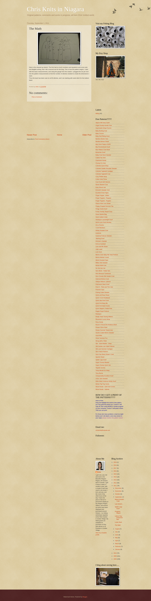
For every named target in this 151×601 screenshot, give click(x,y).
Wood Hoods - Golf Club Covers (105, 386)
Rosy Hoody (99, 322)
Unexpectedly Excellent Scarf (104, 376)
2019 (115, 462)
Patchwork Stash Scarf (102, 284)
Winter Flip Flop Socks (102, 384)
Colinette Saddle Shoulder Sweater (106, 168)
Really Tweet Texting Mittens (104, 316)
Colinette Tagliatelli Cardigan (104, 171)
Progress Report (118, 512)
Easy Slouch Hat (101, 187)
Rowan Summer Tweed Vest (104, 330)
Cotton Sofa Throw (101, 179)
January (117, 549)
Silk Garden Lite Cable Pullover (105, 346)
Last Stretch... (119, 504)
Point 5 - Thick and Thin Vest (104, 287)
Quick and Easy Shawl (102, 295)
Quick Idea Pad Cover (102, 300)
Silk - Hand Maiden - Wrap (104, 343)
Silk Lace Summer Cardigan (104, 349)
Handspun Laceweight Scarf (104, 219)
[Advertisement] (59, 117)
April (116, 540)
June (117, 535)
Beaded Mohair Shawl (102, 141)
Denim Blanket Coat (102, 184)
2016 (115, 471)
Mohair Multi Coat (101, 265)
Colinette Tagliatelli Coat (103, 174)
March (117, 543)
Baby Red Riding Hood (102, 136)
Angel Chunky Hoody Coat (104, 125)
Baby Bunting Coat (101, 131)
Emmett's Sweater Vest (103, 190)
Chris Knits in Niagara (55, 9)
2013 (115, 480)
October (117, 494)
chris (99, 472)
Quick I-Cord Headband (103, 298)
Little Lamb (99, 249)
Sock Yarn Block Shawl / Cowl (105, 354)
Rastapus (98, 314)
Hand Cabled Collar (101, 217)
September (118, 497)
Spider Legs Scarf (101, 360)
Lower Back (118, 522)
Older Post (86, 135)
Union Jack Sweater (102, 378)
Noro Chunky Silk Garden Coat (105, 276)
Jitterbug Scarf (100, 238)
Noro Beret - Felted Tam (103, 271)
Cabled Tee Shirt (101, 158)
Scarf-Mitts (99, 335)
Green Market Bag (101, 214)
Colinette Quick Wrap (102, 166)
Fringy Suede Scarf (101, 209)
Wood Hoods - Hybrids (102, 389)
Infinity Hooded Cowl (102, 230)
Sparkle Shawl (100, 357)
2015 (115, 474)
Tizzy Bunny (99, 373)
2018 (115, 465)
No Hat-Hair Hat (100, 268)
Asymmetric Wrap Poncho (103, 128)
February (118, 546)
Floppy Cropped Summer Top (104, 206)
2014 (115, 477)
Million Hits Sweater (102, 263)
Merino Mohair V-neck (102, 257)
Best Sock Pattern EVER (103, 144)
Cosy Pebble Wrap (101, 176)
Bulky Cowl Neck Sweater (103, 155)
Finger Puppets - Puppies (103, 201)
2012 (115, 483)
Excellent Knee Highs (102, 193)
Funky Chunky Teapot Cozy (104, 211)
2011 (115, 485)
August (117, 529)
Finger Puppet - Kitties (102, 195)
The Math (118, 525)
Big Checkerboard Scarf (103, 147)
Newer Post (32, 135)
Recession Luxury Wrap (103, 319)
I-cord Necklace (100, 227)
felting (97, 113)
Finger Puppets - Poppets (103, 198)
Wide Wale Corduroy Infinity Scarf (106, 381)
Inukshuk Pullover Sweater (104, 236)
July (116, 532)
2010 (115, 553)
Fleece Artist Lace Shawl (103, 203)
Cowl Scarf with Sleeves (103, 182)
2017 (115, 468)
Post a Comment (37, 97)
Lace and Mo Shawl (102, 246)
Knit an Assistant (101, 244)
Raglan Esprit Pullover (102, 311)
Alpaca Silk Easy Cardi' (103, 122)
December (118, 488)
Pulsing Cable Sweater (102, 292)
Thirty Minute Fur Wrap (102, 370)
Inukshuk (98, 233)
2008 (115, 559)
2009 (115, 556)
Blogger (85, 597)
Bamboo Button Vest (102, 139)
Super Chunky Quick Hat (103, 365)
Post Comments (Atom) (42, 139)
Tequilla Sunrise (100, 368)
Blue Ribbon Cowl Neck (103, 149)
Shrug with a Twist (101, 341)
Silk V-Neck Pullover (102, 351)
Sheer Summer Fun (101, 338)
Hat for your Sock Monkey (103, 222)
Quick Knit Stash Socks (103, 306)
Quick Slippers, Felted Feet (104, 308)
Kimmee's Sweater (101, 241)
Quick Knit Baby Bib (102, 303)
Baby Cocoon (100, 133)
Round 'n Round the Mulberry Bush (106, 324)
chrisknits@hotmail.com (103, 430)
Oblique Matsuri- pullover (103, 281)
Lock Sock (99, 252)
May (116, 537)
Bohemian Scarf (100, 152)
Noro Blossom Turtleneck (103, 273)
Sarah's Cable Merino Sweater (105, 333)
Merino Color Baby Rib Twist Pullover (107, 254)
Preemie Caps (100, 289)
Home (59, 135)
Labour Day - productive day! (119, 517)
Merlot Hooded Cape (102, 260)
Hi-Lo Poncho (100, 225)
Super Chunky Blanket (102, 362)
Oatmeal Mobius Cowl (102, 279)
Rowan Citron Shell (101, 327)
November (118, 491)
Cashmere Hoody (101, 160)
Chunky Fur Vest (101, 163)
